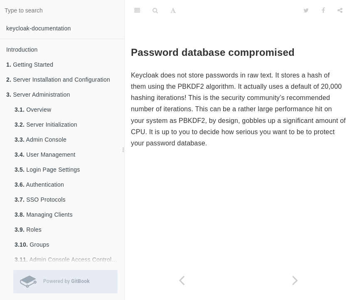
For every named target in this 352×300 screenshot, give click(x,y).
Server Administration (38, 94)
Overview (33, 109)
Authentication (39, 184)
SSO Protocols (40, 199)
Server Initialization (46, 124)
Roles (28, 229)
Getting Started (29, 64)
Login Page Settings (47, 169)
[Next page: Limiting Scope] (295, 280)
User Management (45, 154)
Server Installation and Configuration (58, 79)
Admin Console (40, 139)
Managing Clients (44, 214)
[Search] (155, 10)
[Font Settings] (173, 10)
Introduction (22, 49)
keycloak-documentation (38, 28)
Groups (32, 244)
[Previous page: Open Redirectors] (182, 280)
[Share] (340, 10)
